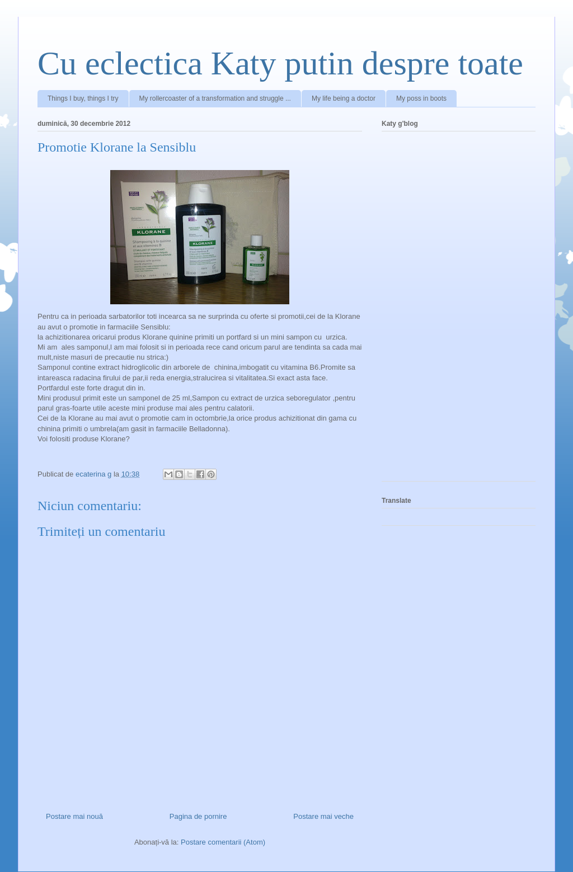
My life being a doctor (343, 98)
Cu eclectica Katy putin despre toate (280, 63)
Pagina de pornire (198, 816)
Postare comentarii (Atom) (223, 842)
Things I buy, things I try (83, 98)
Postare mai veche (323, 816)
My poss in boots (421, 98)
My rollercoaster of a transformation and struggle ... (215, 98)
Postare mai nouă (74, 816)
